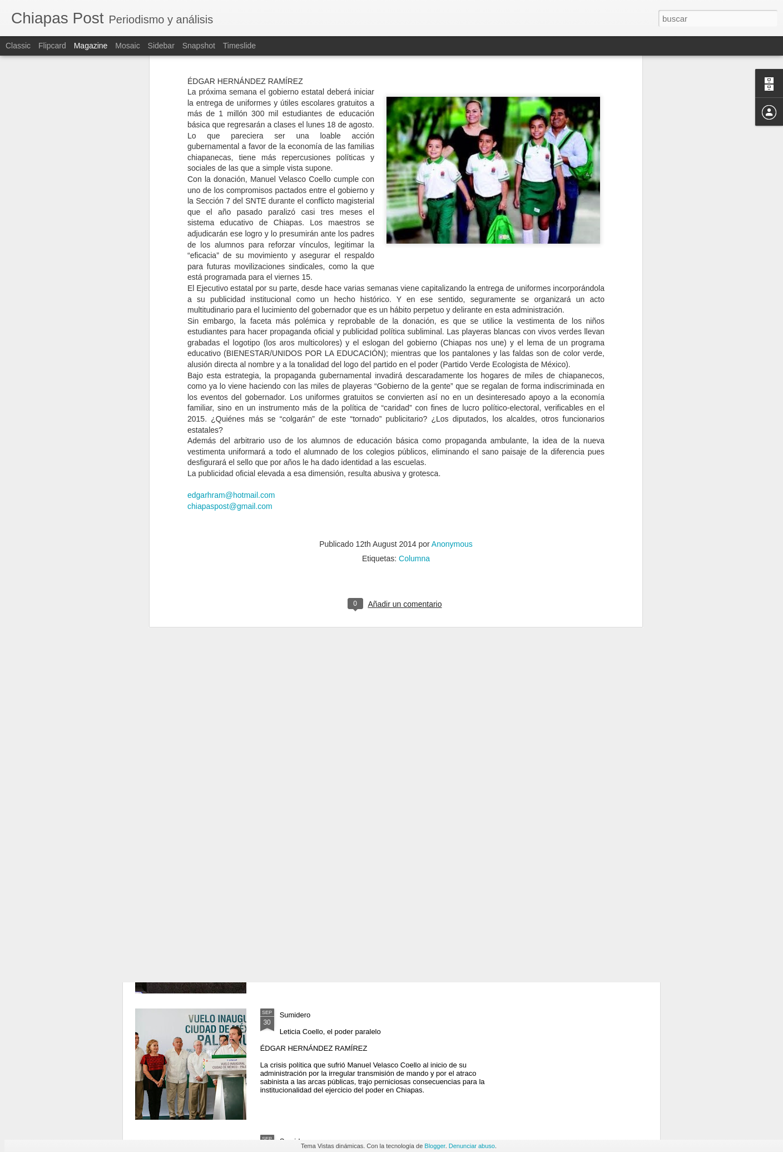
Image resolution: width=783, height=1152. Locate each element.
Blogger (434, 1146)
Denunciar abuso (472, 1146)
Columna (414, 392)
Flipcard (52, 45)
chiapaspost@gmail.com (229, 340)
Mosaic (127, 45)
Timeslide (239, 45)
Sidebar (161, 45)
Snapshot (198, 45)
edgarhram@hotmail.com (231, 329)
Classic (18, 45)
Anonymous (452, 378)
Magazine (91, 45)
